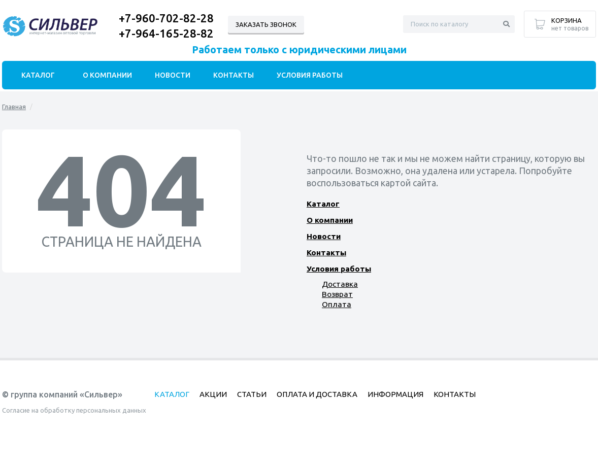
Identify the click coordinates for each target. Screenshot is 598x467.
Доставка (339, 284)
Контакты (326, 252)
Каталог (323, 203)
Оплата (335, 304)
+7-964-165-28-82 (166, 33)
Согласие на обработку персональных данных (74, 410)
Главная (14, 106)
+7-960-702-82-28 (166, 18)
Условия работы (339, 268)
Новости (323, 236)
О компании (329, 220)
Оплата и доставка (317, 394)
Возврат (337, 294)
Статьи (252, 394)
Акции (213, 394)
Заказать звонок (266, 24)
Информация (395, 394)
